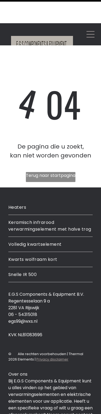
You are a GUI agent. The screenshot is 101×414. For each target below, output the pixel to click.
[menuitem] (50, 184)
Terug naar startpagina (50, 152)
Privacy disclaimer (52, 336)
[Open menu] (90, 11)
